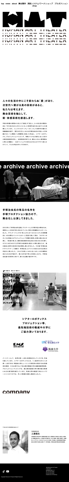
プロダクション (61, 4)
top (2, 4)
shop (34, 6)
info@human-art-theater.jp (51, 474)
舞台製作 (22, 4)
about (14, 4)
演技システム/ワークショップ (40, 4)
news (8, 4)
